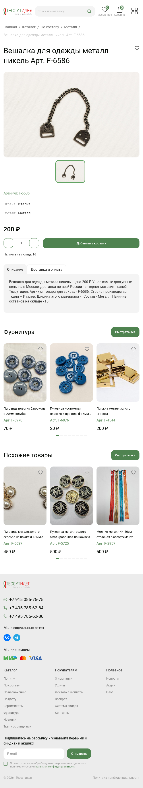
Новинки (10, 719)
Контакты (62, 712)
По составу (12, 685)
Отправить (79, 753)
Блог (109, 692)
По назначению (15, 692)
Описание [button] (15, 269)
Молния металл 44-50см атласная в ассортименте (115, 534)
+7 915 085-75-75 (26, 599)
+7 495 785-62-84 (26, 608)
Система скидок (66, 706)
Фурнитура (11, 712)
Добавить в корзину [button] (91, 243)
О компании (63, 678)
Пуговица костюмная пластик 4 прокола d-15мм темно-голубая (69, 412)
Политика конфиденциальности (116, 777)
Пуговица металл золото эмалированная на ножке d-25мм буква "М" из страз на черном (70, 535)
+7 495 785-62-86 (26, 616)
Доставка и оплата (69, 692)
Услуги (60, 685)
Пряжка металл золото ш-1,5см (113, 411)
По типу (9, 678)
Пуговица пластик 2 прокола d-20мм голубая (25, 411)
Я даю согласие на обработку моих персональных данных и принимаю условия (48, 765)
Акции (110, 685)
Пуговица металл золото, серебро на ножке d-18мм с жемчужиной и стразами (23, 535)
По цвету (10, 699)
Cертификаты (13, 706)
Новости (112, 678)
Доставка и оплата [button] (47, 269)
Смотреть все (125, 332)
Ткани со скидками (17, 726)
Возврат (61, 699)
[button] (89, 11)
